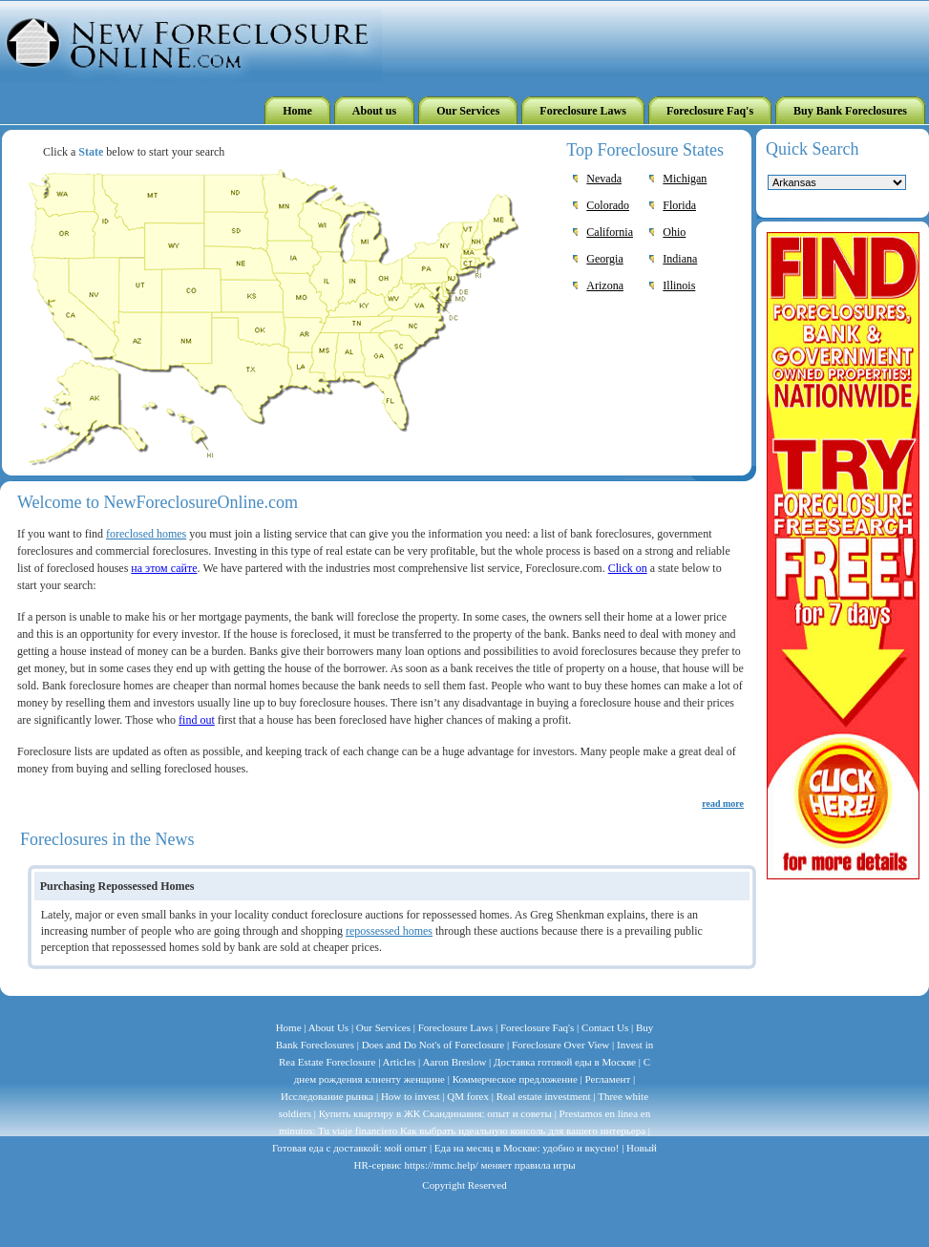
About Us (328, 1027)
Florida (679, 205)
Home (289, 1027)
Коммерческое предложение (515, 1079)
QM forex (468, 1096)
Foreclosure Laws (455, 1027)
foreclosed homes (146, 533)
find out (197, 720)
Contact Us (603, 1027)
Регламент (608, 1079)
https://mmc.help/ (441, 1165)
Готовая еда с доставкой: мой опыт (349, 1147)
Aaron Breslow (454, 1061)
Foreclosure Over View (559, 1044)
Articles (398, 1061)
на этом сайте (164, 568)
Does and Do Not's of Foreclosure (433, 1044)
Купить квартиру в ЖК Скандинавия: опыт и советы (435, 1113)
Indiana (680, 258)
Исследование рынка (327, 1096)
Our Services (384, 1027)
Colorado (607, 205)
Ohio (674, 232)
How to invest (410, 1096)
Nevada (604, 178)
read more (723, 803)
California (609, 232)
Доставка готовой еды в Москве (565, 1061)
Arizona (604, 285)
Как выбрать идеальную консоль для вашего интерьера (522, 1130)
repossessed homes (389, 931)
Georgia (604, 258)
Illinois (679, 285)
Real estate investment (543, 1096)
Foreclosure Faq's (538, 1027)
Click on (627, 568)
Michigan (685, 178)
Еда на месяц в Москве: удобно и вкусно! (527, 1147)
